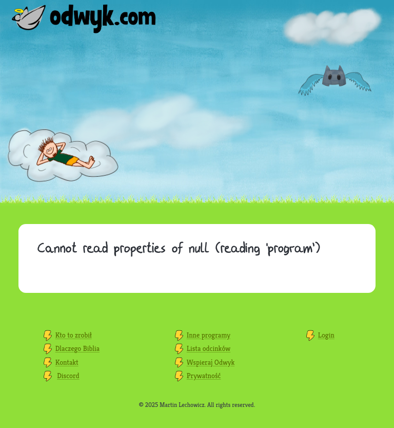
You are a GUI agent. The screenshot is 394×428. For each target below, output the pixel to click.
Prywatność (204, 375)
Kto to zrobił (73, 335)
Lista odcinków (208, 348)
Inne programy (208, 335)
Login (326, 335)
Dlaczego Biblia (77, 348)
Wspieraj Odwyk (210, 362)
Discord (68, 375)
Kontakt (66, 362)
